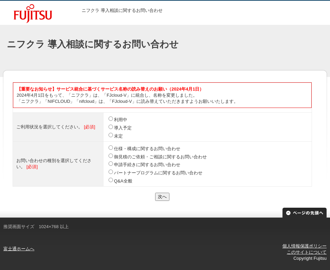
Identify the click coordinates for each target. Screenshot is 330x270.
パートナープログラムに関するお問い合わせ (158, 172)
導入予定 (123, 127)
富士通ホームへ (18, 248)
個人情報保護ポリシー (304, 246)
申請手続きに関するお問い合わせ (147, 164)
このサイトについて (307, 252)
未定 (118, 136)
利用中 (120, 119)
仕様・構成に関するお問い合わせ (147, 148)
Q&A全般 (123, 181)
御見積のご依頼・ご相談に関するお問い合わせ (160, 156)
